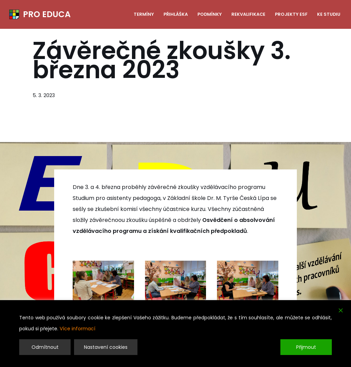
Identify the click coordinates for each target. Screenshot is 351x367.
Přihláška (176, 14)
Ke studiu (328, 14)
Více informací (77, 328)
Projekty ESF (291, 14)
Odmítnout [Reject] (45, 347)
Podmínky (209, 14)
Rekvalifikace (248, 14)
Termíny (144, 14)
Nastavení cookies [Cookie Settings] (106, 347)
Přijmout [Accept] (306, 347)
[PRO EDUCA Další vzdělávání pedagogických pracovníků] (40, 14)
